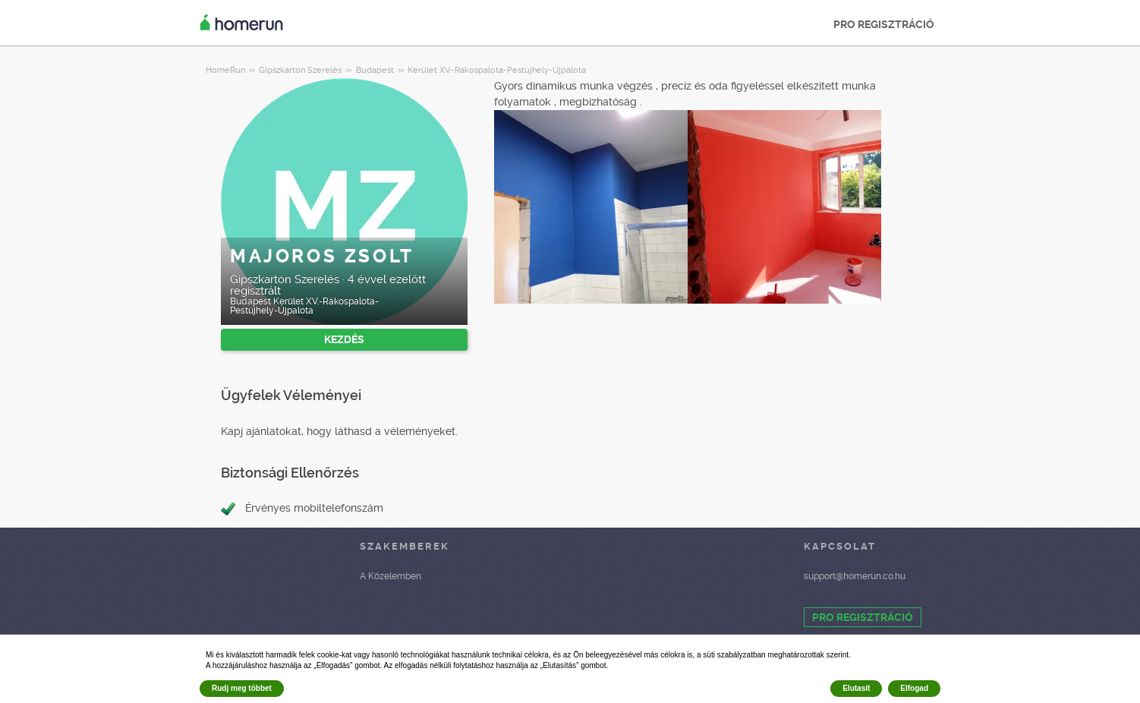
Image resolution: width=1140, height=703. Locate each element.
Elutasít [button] (856, 688)
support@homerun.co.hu (854, 576)
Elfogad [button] (914, 688)
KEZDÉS (344, 339)
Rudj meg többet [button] (242, 688)
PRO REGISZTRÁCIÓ (883, 24)
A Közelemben (390, 576)
